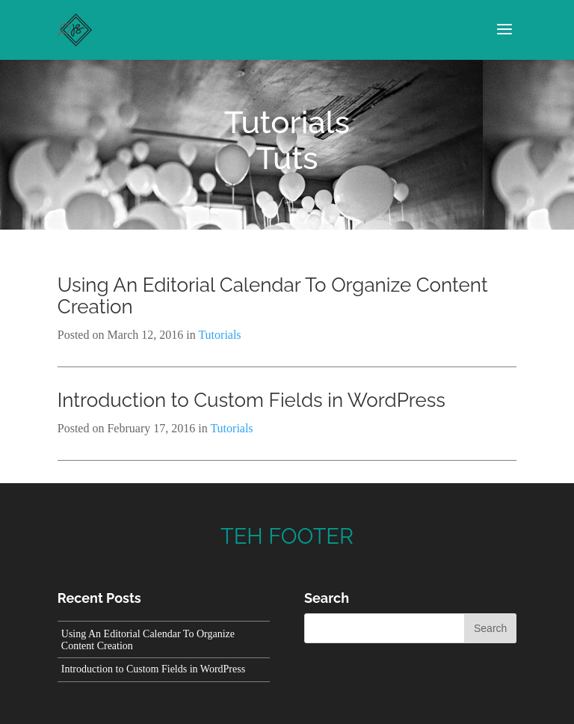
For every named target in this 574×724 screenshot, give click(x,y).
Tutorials (287, 122)
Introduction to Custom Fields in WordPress (251, 400)
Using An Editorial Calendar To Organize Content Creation (273, 296)
